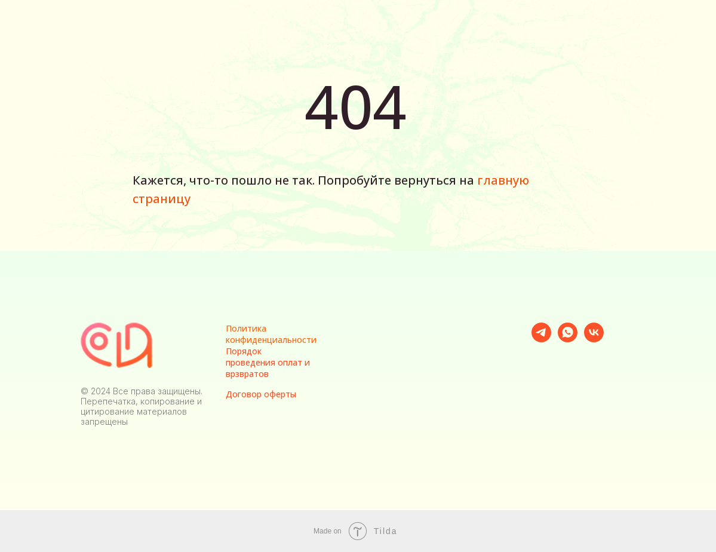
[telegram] (541, 339)
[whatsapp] (567, 339)
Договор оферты (261, 394)
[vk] (594, 339)
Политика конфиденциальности (271, 334)
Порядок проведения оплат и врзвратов (268, 362)
